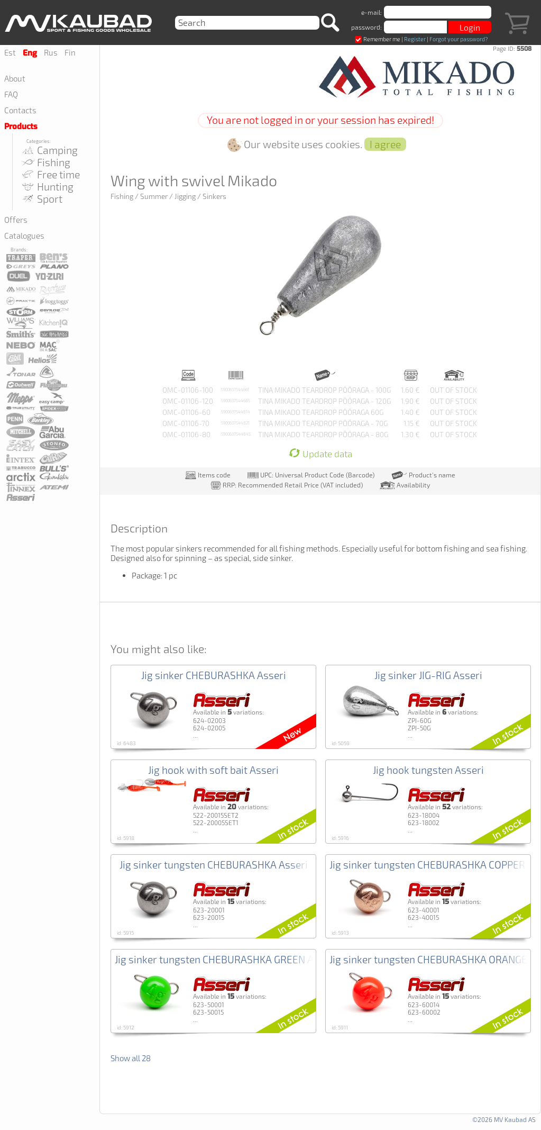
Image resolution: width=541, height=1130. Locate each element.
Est (10, 52)
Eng (30, 53)
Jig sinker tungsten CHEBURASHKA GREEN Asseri (225, 959)
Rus (51, 52)
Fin (70, 52)
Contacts (20, 110)
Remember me (377, 38)
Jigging (185, 196)
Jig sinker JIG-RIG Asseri (428, 675)
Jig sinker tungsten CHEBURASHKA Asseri (214, 864)
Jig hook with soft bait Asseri (213, 770)
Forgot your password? (458, 38)
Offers (15, 219)
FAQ (11, 94)
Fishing (45, 162)
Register (415, 38)
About (14, 78)
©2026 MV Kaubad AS (504, 1119)
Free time (50, 174)
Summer (154, 196)
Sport (41, 199)
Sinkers (214, 196)
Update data (320, 453)
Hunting (47, 186)
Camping (49, 150)
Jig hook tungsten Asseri (428, 770)
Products (21, 126)
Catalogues (24, 235)
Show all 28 (131, 1058)
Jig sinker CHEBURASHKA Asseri (213, 675)
